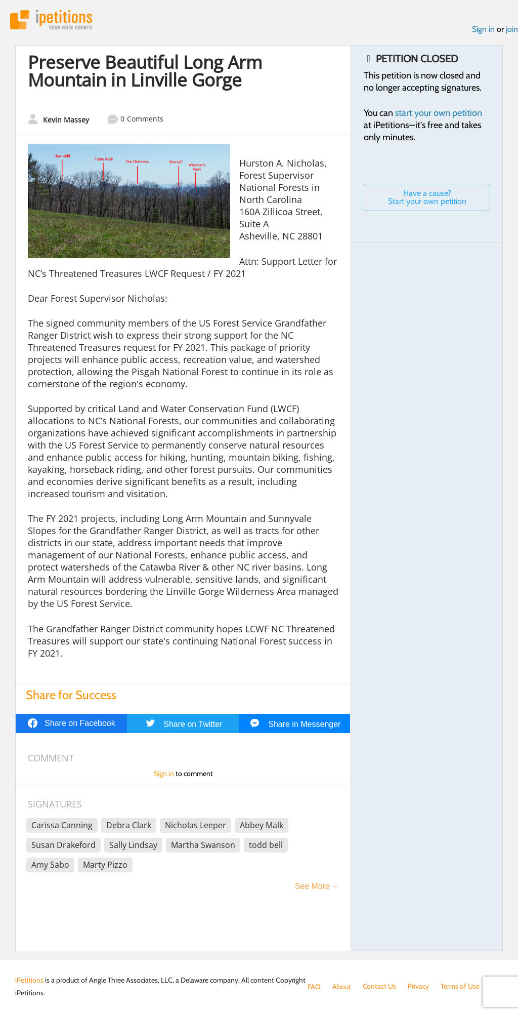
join (512, 29)
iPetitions (52, 20)
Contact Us (380, 986)
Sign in (483, 29)
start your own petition (438, 112)
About (341, 986)
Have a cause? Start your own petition (427, 197)
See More (312, 886)
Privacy (418, 986)
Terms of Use (460, 986)
